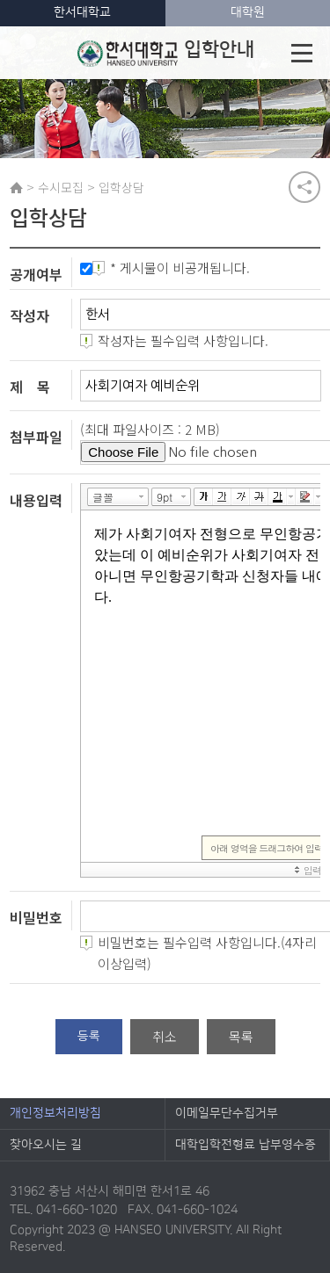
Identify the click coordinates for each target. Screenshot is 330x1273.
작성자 (29, 315)
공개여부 (36, 274)
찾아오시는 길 (46, 1145)
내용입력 (36, 499)
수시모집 (61, 187)
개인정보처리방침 (55, 1113)
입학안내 (165, 53)
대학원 (248, 12)
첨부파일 (36, 436)
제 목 (30, 386)
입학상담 (121, 187)
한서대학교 (82, 12)
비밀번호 (36, 917)
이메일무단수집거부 (226, 1113)
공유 (304, 187)
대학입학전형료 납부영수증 (245, 1145)
